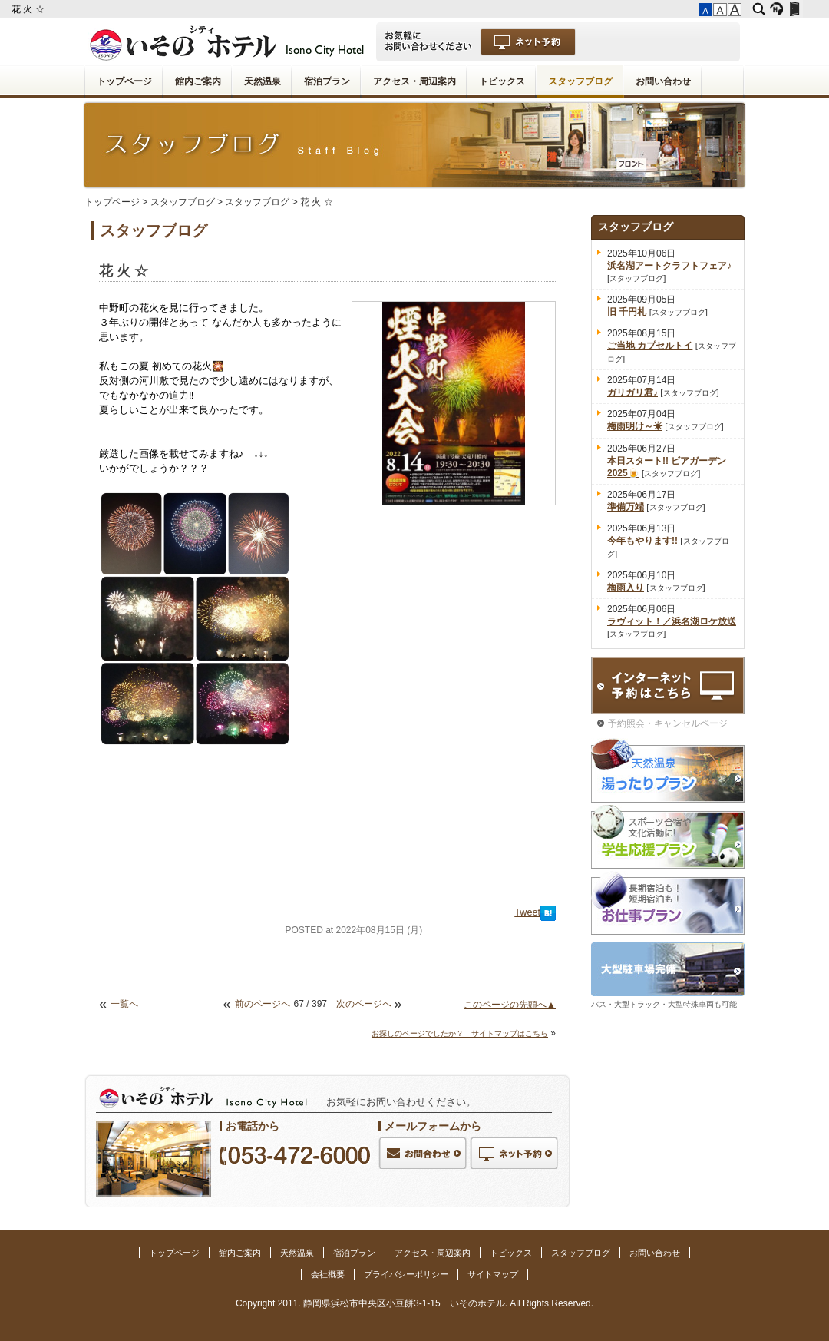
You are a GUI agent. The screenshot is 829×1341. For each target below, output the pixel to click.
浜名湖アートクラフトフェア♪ (669, 265)
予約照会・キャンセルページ (668, 723)
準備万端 (625, 507)
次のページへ (363, 1003)
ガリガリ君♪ (632, 392)
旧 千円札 (626, 311)
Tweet (527, 912)
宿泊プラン (327, 81)
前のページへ (262, 1003)
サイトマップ (492, 1274)
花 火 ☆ (29, 9)
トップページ (124, 81)
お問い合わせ (663, 81)
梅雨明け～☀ (634, 426)
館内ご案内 (198, 81)
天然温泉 (262, 81)
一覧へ (124, 1003)
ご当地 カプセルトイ (649, 345)
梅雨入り (625, 587)
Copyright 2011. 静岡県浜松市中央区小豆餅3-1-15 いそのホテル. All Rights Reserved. (414, 1303)
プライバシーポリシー (406, 1274)
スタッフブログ (580, 81)
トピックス (502, 81)
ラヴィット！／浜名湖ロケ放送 (671, 621)
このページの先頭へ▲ (510, 1004)
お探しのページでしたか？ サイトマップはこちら (460, 1033)
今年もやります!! (642, 540)
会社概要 (328, 1274)
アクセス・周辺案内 (414, 81)
